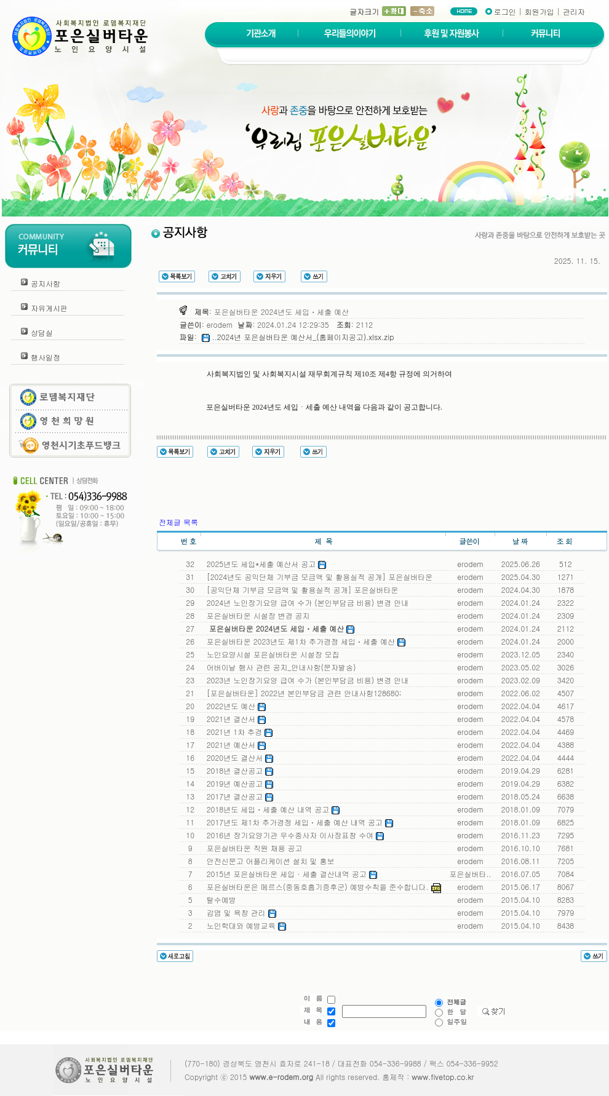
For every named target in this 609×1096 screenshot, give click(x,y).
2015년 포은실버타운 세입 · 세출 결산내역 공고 (289, 873)
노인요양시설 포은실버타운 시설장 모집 (271, 654)
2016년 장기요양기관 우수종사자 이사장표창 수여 (293, 835)
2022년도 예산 (234, 706)
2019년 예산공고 (238, 783)
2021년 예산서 (234, 744)
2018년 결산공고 (238, 770)
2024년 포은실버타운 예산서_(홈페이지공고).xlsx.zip (305, 337)
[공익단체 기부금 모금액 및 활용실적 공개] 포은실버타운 (300, 589)
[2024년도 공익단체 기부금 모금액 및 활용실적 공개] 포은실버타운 (317, 576)
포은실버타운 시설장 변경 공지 (256, 615)
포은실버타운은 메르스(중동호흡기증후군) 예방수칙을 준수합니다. (321, 886)
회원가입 (539, 11)
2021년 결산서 (234, 718)
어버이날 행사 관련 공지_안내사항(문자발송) (279, 667)
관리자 (574, 11)
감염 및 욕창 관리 (239, 912)
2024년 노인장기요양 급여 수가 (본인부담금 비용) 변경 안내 (305, 602)
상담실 (42, 332)
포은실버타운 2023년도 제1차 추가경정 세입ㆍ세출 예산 (303, 641)
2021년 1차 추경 (237, 731)
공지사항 (45, 283)
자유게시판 (49, 308)
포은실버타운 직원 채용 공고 (252, 848)
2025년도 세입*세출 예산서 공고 (264, 563)
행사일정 (45, 357)
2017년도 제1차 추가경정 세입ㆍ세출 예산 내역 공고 (297, 822)
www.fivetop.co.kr (443, 1076)
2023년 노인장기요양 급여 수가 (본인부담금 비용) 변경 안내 (305, 680)
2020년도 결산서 (238, 757)
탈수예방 (219, 899)
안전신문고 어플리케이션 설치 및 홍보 (268, 861)
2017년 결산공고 (238, 796)
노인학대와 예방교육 (244, 925)
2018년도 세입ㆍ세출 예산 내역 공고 (271, 809)
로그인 (505, 11)
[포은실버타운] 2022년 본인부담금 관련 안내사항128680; (302, 693)
